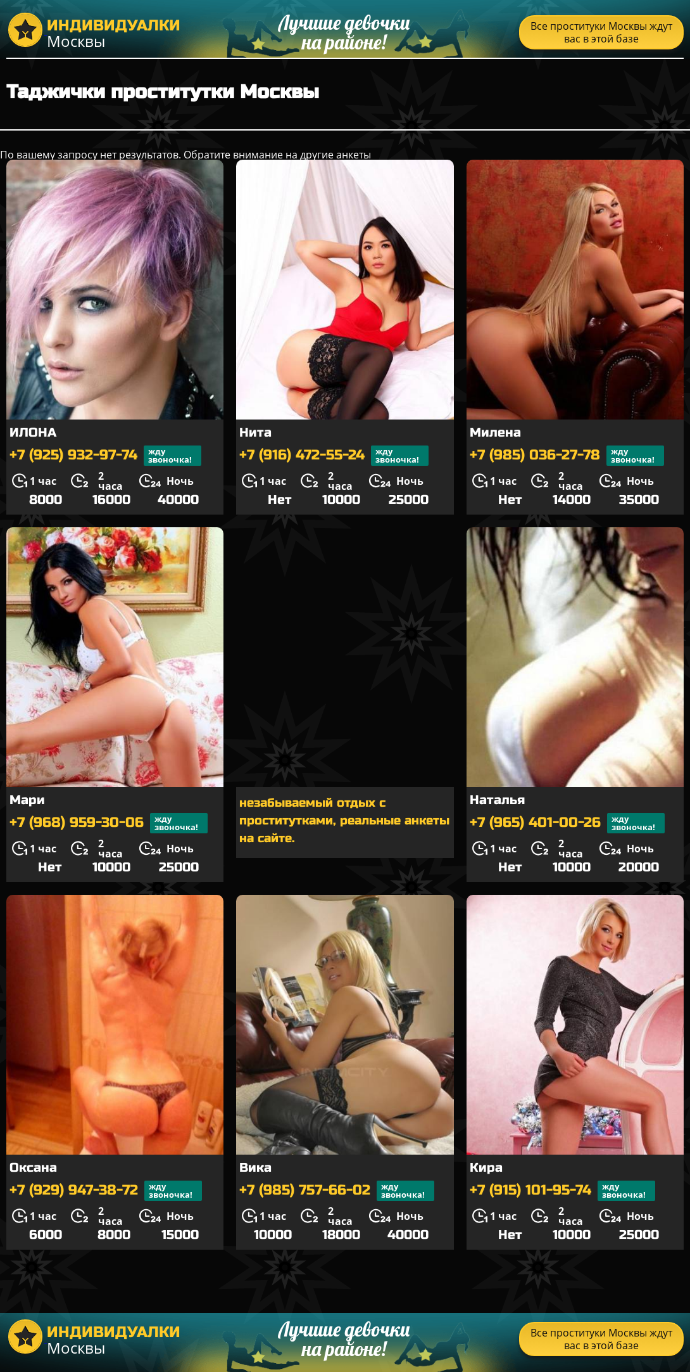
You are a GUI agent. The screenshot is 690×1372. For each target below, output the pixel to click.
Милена (495, 432)
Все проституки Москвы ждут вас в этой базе (601, 32)
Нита (255, 432)
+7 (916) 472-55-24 (334, 456)
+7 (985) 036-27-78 (567, 456)
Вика (255, 1168)
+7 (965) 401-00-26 (567, 823)
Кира (486, 1168)
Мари (27, 800)
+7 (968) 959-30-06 (108, 823)
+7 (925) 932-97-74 (105, 456)
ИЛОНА (32, 432)
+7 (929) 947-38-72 (105, 1191)
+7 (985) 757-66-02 (336, 1191)
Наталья (497, 800)
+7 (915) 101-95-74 (562, 1191)
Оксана (33, 1168)
